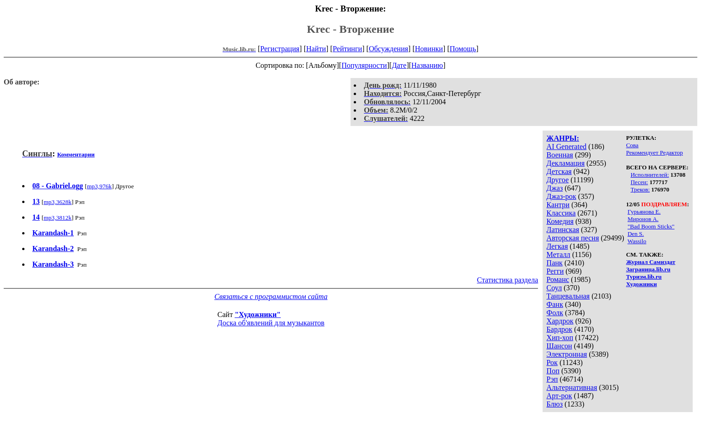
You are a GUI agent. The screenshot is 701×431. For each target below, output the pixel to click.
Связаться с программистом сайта (270, 296)
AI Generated (566, 146)
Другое (557, 180)
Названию (427, 65)
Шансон (559, 346)
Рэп (552, 379)
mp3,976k (99, 186)
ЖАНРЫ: (562, 138)
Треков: (640, 189)
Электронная (566, 354)
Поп (552, 371)
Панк (554, 263)
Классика (560, 213)
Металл (558, 254)
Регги (554, 271)
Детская (559, 171)
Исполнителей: (649, 174)
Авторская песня (572, 238)
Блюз (554, 404)
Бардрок (559, 329)
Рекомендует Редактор (654, 152)
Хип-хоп (559, 337)
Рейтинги (347, 49)
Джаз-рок (561, 196)
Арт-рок (559, 396)
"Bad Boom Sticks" (651, 226)
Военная (559, 155)
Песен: (639, 182)
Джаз (554, 188)
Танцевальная (568, 296)
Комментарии (76, 154)
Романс (557, 279)
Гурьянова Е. (644, 211)
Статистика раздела (507, 280)
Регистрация (280, 49)
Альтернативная (571, 387)
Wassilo (637, 241)
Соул (554, 288)
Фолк (554, 313)
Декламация (565, 163)
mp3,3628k (57, 201)
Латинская (562, 229)
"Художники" (258, 314)
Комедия (560, 221)
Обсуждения (388, 49)
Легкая (557, 246)
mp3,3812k (57, 217)
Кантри (557, 205)
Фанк (554, 304)
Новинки (429, 49)
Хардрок (559, 321)
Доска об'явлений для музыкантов (271, 323)
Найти (316, 49)
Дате (399, 65)
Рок (551, 362)
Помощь (463, 49)
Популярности (364, 65)
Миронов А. (643, 219)
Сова (632, 145)
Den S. (636, 233)
